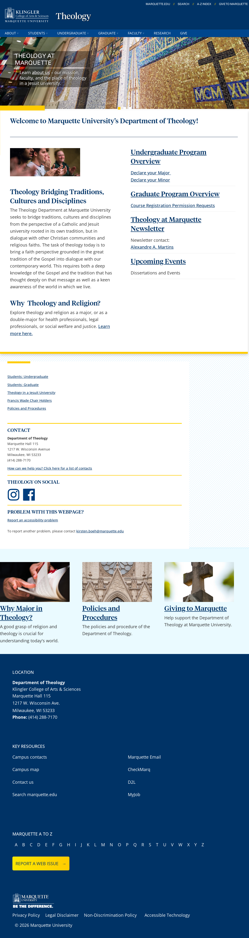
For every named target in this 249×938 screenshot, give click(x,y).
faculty (136, 33)
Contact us (23, 782)
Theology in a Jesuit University (31, 392)
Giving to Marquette (195, 608)
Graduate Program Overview (175, 194)
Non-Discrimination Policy (110, 915)
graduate (108, 33)
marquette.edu (158, 4)
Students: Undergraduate (27, 376)
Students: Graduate (23, 384)
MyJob (134, 794)
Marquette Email (144, 757)
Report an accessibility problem (32, 520)
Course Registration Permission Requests (173, 205)
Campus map (25, 769)
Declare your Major (151, 173)
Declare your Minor (150, 180)
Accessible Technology (167, 915)
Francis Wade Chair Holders (29, 400)
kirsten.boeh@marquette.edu (100, 531)
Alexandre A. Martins (152, 247)
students (38, 33)
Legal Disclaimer (61, 915)
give (183, 33)
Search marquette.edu (34, 794)
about (12, 33)
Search (183, 4)
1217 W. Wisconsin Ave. (36, 703)
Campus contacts (29, 757)
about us (41, 72)
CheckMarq (139, 769)
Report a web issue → (41, 863)
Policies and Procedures (26, 408)
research (162, 33)
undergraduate (73, 33)
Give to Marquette (233, 4)
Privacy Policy (26, 915)
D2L (131, 782)
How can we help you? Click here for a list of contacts (49, 468)
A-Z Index (204, 4)
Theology (73, 16)
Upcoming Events (158, 261)
